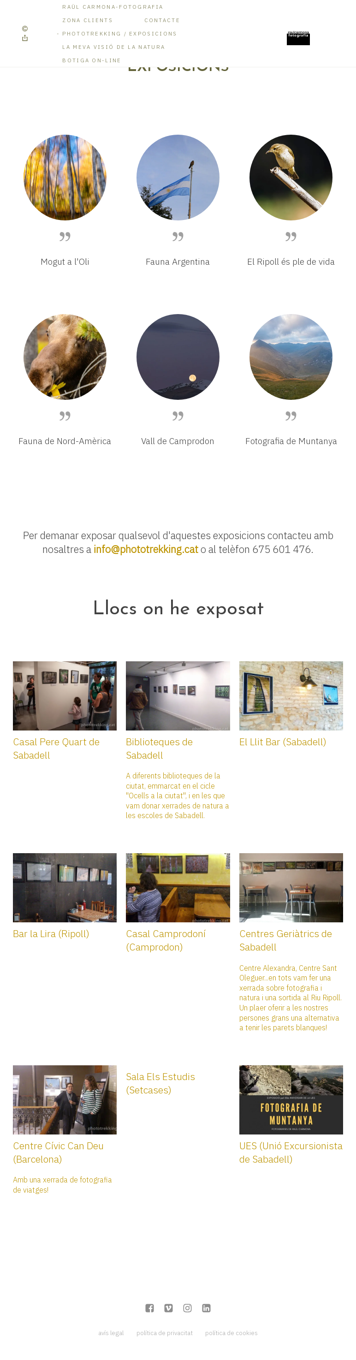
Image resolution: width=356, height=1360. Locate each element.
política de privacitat (164, 1333)
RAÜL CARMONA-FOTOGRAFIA (112, 6)
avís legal (111, 1333)
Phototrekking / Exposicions (119, 33)
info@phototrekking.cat (146, 549)
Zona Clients (87, 20)
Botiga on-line (91, 60)
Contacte (162, 20)
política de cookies (231, 1333)
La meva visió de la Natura (113, 46)
